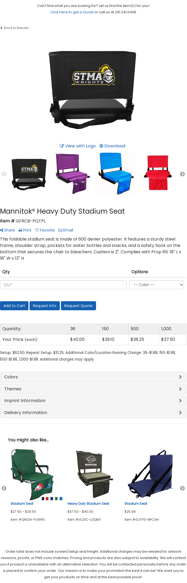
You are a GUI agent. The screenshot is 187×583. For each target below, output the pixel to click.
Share (7, 230)
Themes (12, 389)
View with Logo (78, 146)
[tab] (93, 377)
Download (112, 146)
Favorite (45, 230)
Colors (11, 377)
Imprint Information (24, 401)
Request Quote (78, 305)
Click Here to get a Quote (72, 12)
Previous (4, 174)
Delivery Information (25, 413)
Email (66, 230)
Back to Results (14, 28)
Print (25, 230)
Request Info (44, 305)
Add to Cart (14, 305)
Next (182, 174)
